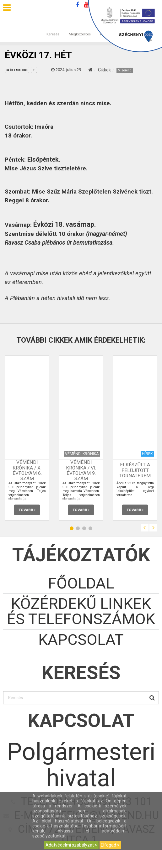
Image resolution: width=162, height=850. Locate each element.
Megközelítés (80, 28)
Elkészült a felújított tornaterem (135, 470)
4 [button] (90, 528)
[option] (27, 438)
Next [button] (153, 527)
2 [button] (78, 528)
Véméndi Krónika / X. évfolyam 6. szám (27, 470)
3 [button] (84, 528)
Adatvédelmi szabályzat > (71, 844)
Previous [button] (144, 527)
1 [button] (71, 528)
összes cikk (17, 70)
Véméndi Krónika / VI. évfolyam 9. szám (81, 470)
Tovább (27, 510)
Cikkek (104, 69)
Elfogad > (110, 844)
